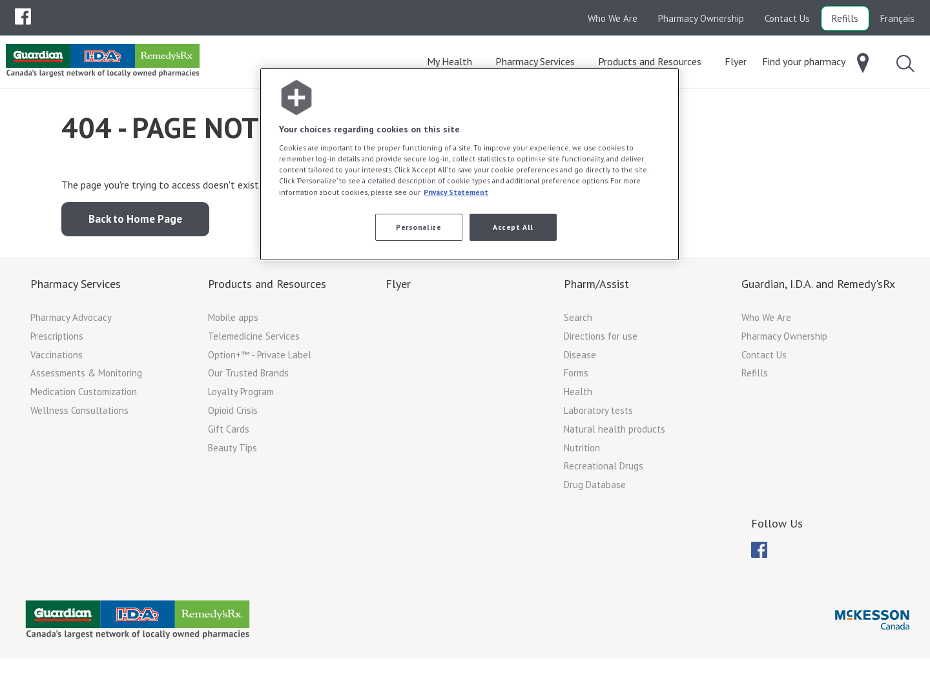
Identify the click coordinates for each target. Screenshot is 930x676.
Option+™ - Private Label (259, 359)
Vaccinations (56, 359)
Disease (580, 359)
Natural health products (614, 433)
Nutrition (582, 452)
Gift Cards (228, 433)
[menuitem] (23, 16)
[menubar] (23, 16)
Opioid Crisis (233, 414)
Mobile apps (233, 321)
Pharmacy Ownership (701, 18)
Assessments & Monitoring (86, 377)
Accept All (513, 227)
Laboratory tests (598, 414)
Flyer (398, 287)
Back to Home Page (135, 223)
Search (578, 321)
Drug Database (595, 488)
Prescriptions (56, 340)
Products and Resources (267, 287)
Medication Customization (83, 395)
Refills (845, 18)
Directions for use (600, 340)
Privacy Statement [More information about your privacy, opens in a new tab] (456, 192)
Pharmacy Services (75, 287)
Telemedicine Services (254, 340)
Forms (576, 377)
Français (897, 18)
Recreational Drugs (603, 470)
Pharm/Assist (596, 287)
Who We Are (612, 18)
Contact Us (787, 18)
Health (578, 395)
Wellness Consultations (79, 414)
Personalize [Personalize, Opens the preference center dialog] (418, 227)
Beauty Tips (232, 452)
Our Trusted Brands (248, 377)
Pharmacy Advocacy (71, 321)
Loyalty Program (241, 395)
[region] (469, 164)
